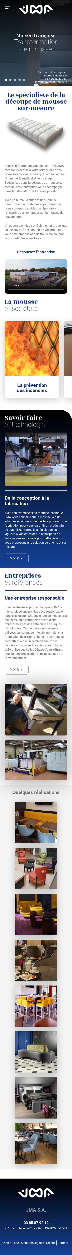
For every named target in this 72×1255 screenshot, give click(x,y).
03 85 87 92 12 (36, 1222)
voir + (16, 558)
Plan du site (11, 1243)
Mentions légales (32, 1243)
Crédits (50, 1243)
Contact (63, 1243)
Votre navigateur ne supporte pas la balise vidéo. (36, 276)
